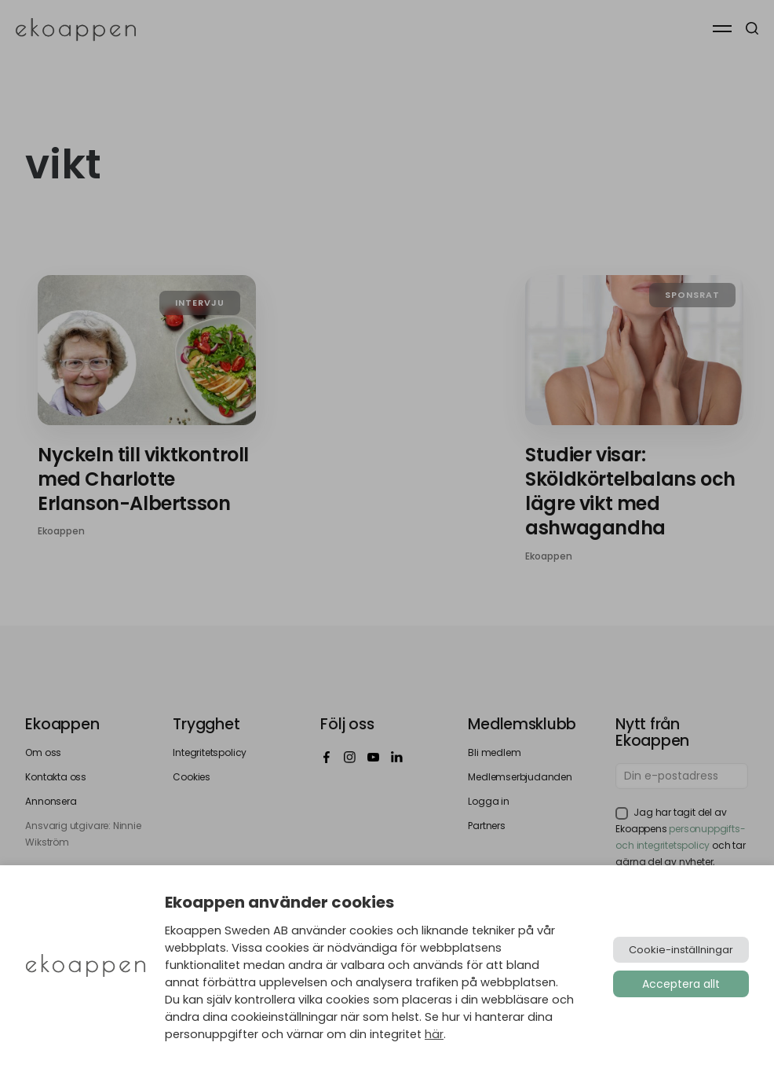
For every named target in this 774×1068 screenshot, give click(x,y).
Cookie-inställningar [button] (681, 949)
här (434, 1034)
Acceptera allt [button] (681, 984)
